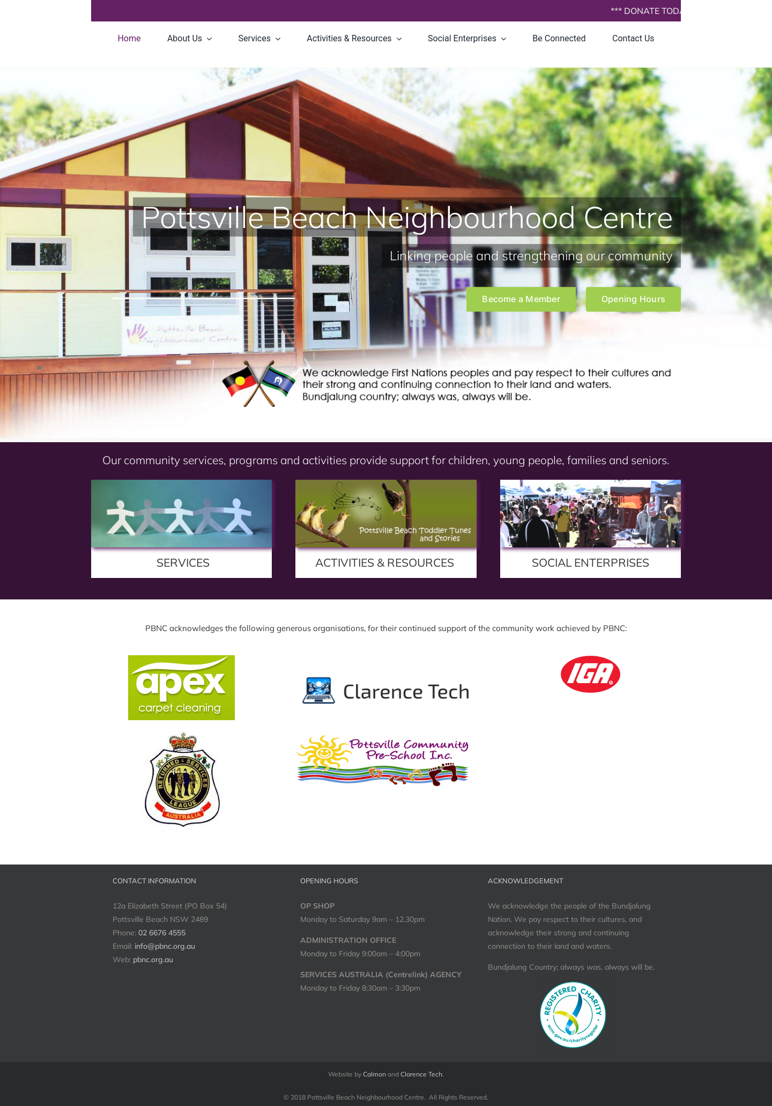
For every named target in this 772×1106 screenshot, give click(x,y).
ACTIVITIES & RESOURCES (384, 562)
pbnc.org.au (153, 959)
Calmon (374, 1074)
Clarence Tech (421, 1074)
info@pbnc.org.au (165, 946)
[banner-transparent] (385, 676)
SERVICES (183, 562)
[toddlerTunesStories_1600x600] (385, 483)
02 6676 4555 (161, 932)
